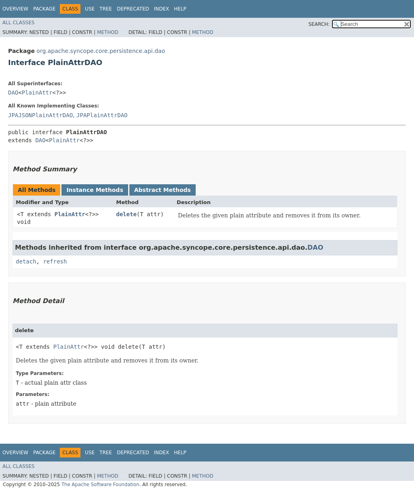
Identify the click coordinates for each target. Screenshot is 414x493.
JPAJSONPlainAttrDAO (40, 115)
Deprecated (133, 9)
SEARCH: (319, 24)
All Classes (18, 22)
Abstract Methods (162, 190)
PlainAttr (37, 92)
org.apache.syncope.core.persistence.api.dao (100, 51)
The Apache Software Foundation (100, 484)
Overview (15, 9)
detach (26, 261)
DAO (13, 92)
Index (161, 9)
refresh (55, 261)
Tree (105, 9)
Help (180, 9)
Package (44, 9)
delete (126, 214)
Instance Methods (94, 190)
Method (107, 32)
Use (90, 9)
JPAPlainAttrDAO (101, 115)
